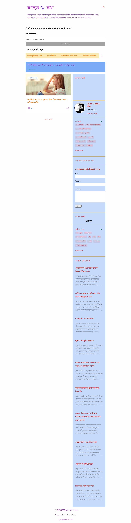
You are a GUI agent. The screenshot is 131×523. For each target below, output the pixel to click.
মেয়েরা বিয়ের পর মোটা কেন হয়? (86, 442)
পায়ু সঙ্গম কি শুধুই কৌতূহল (84, 464)
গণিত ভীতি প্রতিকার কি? (89, 56)
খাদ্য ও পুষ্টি (79, 233)
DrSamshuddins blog (93, 105)
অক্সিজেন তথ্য (80, 145)
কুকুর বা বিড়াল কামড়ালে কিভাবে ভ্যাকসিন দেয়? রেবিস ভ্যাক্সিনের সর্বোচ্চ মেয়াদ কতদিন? (88, 416)
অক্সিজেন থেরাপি (80, 141)
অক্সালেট (90, 137)
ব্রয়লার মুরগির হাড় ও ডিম (34, 56)
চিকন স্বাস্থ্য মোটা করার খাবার (84, 486)
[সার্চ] (104, 7)
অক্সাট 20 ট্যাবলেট (81, 137)
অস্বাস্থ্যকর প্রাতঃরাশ (81, 245)
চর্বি (89, 237)
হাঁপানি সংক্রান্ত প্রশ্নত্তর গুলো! (69, 56)
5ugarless (58, 515)
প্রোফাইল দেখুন (92, 113)
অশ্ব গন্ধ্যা (96, 241)
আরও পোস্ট (48, 119)
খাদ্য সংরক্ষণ (88, 233)
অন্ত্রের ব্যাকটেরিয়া (80, 241)
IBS (99, 237)
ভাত (94, 237)
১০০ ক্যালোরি (79, 124)
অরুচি (89, 241)
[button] (67, 108)
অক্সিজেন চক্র (91, 141)
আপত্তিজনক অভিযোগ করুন (84, 161)
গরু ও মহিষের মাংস (81, 237)
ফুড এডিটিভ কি (51, 56)
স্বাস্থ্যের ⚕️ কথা (40, 7)
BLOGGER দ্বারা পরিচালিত (65, 510)
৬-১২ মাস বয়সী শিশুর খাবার (83, 129)
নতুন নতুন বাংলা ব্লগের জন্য (65, 519)
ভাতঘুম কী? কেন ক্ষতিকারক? (84, 319)
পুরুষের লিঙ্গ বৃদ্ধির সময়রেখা (84, 341)
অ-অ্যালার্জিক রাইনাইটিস (82, 133)
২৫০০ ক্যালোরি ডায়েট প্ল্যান (93, 124)
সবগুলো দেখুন (31, 69)
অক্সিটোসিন (89, 145)
